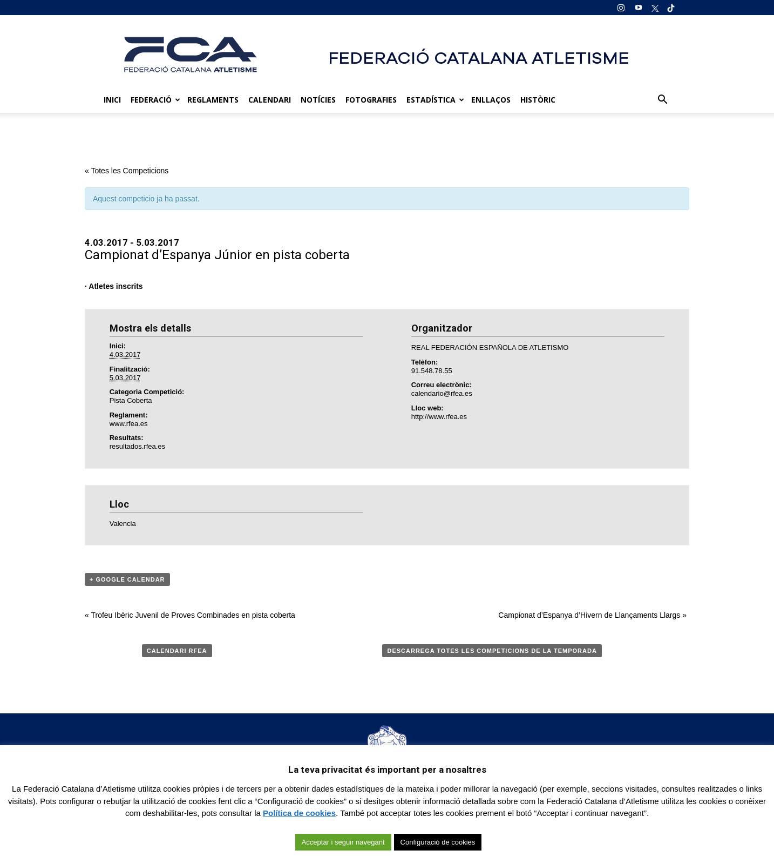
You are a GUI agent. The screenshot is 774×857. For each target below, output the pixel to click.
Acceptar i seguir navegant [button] (343, 842)
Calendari (269, 100)
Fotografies (371, 100)
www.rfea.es (129, 424)
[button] (662, 100)
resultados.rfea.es (137, 446)
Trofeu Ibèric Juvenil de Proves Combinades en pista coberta (190, 615)
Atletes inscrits (115, 286)
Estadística (435, 100)
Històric (537, 100)
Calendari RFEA (177, 650)
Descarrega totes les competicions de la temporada (491, 650)
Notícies (318, 100)
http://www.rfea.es (439, 417)
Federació (155, 100)
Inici (112, 100)
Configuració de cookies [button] (438, 842)
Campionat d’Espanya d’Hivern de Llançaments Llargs (592, 615)
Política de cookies (299, 813)
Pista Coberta (131, 400)
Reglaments (213, 100)
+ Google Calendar (127, 579)
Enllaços (491, 100)
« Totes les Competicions (126, 170)
